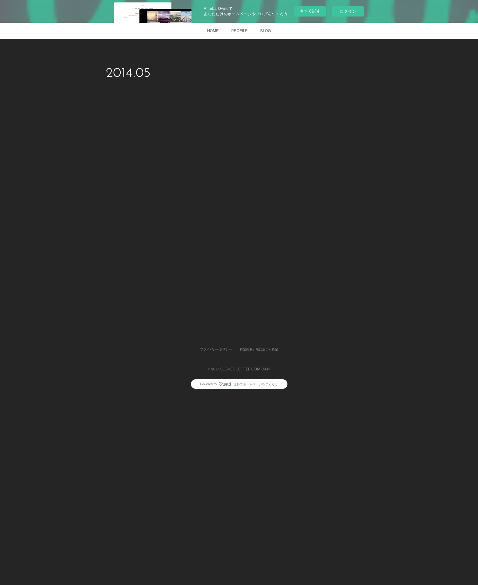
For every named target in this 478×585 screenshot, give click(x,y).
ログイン (348, 11)
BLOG (265, 31)
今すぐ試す (310, 11)
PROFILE (239, 31)
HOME (213, 31)
